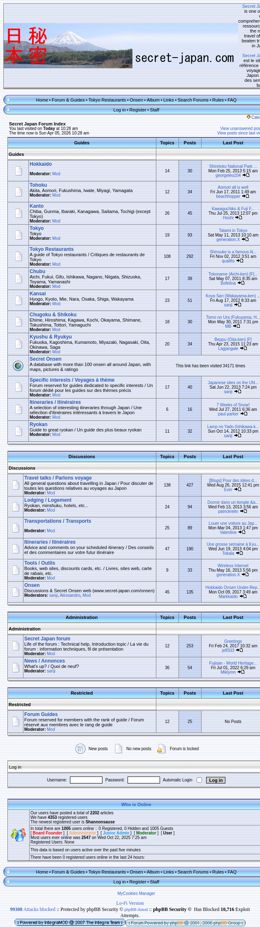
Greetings (223, 609)
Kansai (38, 255)
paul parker (219, 375)
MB (219, 287)
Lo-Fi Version (130, 871)
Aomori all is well (224, 148)
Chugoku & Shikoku (53, 276)
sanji (219, 266)
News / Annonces (44, 628)
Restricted (20, 672)
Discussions (22, 429)
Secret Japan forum (47, 606)
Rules (213, 61)
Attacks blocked (32, 877)
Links (164, 61)
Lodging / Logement (48, 466)
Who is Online (131, 771)
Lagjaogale (219, 310)
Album (148, 61)
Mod (56, 135)
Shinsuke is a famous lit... (223, 213)
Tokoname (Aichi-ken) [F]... (223, 235)
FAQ (227, 61)
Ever (219, 453)
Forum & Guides (63, 61)
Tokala (219, 519)
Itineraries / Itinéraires (55, 363)
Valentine (219, 498)
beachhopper (219, 157)
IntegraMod (79, 896)
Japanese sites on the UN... (224, 344)
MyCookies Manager (132, 861)
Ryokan (38, 386)
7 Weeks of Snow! (223, 366)
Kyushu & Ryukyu (51, 298)
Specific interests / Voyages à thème (72, 341)
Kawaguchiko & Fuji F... (223, 170)
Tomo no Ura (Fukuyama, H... (224, 278)
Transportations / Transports (57, 487)
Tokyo (37, 189)
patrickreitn (219, 477)
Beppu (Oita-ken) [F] (224, 301)
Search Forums (188, 61)
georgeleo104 (219, 136)
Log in (115, 71)
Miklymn (219, 639)
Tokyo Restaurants (102, 61)
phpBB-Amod (136, 877)
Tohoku (38, 146)
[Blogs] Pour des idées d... (224, 444)
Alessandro (70, 566)
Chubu (37, 233)
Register (133, 71)
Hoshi (219, 179)
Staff (149, 71)
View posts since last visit (231, 94)
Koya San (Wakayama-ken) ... (223, 257)
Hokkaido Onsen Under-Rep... (223, 554)
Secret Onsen (45, 320)
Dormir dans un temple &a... (224, 468)
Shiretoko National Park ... (224, 127)
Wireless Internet (223, 532)
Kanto (37, 167)
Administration (25, 596)
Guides (16, 115)
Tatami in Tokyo (224, 192)
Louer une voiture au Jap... (224, 489)
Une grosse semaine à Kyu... (223, 510)
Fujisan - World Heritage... (224, 630)
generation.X (219, 201)
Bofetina (219, 244)
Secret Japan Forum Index (37, 85)
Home (37, 61)
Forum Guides (41, 682)
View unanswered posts (232, 90)
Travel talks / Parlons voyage (58, 439)
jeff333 (219, 618)
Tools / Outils (39, 529)
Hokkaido (41, 125)
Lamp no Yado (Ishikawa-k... (224, 388)
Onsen (131, 61)
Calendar (248, 78)
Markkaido (218, 563)
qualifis (219, 222)
